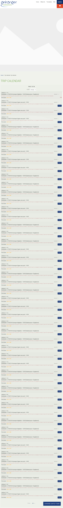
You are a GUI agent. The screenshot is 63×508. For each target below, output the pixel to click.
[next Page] (34, 450)
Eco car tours (47, 480)
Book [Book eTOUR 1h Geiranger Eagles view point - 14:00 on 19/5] (59, 411)
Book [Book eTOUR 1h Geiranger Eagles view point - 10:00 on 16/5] (59, 248)
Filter (28, 36)
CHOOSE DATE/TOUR (52, 504)
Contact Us (5, 477)
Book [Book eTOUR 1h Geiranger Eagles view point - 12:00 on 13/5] (59, 110)
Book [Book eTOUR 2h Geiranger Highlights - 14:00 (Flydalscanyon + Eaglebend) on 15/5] (59, 240)
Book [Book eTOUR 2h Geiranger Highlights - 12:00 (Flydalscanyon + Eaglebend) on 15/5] (59, 232)
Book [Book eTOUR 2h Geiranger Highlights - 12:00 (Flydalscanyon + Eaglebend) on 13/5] (59, 134)
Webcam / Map (27, 475)
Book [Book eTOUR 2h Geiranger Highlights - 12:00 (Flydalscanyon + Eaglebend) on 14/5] (59, 183)
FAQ (54, 2)
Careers (4, 473)
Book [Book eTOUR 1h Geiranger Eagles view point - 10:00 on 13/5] (59, 101)
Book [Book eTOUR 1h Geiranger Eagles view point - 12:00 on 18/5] (59, 354)
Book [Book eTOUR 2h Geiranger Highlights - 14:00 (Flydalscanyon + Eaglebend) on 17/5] (59, 338)
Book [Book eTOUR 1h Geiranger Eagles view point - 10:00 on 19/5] (59, 395)
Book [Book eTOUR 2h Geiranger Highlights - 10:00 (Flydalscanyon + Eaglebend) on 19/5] (59, 420)
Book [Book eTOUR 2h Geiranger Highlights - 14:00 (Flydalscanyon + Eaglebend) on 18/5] (59, 387)
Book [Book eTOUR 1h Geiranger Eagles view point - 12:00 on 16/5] (59, 256)
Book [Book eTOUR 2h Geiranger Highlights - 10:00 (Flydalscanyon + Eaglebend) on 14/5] (59, 175)
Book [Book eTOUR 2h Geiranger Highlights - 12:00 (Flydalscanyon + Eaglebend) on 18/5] (59, 379)
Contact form (31, 461)
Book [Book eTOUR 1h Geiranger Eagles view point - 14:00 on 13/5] (59, 118)
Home (37, 2)
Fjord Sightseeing (48, 473)
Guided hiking (47, 482)
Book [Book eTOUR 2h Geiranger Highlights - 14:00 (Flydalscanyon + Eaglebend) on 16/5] (59, 289)
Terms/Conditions (6, 482)
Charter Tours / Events (7, 480)
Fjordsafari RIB (47, 484)
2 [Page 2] (29, 450)
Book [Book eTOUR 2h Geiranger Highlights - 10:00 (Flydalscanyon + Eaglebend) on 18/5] (59, 371)
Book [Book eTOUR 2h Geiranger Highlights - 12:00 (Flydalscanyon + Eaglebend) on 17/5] (59, 330)
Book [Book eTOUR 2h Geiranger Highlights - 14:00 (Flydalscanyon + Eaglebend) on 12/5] (59, 93)
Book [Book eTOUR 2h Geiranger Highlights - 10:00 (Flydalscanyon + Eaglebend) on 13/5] (59, 126)
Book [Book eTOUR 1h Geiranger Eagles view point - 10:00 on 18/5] (59, 346)
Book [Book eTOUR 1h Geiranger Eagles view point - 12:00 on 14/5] (59, 158)
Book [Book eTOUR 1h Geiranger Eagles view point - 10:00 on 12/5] (59, 52)
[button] (31, 42)
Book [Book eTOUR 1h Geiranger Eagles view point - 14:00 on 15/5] (59, 216)
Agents (4, 475)
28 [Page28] (32, 450)
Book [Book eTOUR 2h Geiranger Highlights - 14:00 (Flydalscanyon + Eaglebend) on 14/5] (59, 191)
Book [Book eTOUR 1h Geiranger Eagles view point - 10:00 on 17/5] (59, 297)
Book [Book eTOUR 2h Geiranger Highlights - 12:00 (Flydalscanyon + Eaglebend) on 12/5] (59, 85)
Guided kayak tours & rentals (51, 477)
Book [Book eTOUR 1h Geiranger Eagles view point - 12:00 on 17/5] (59, 305)
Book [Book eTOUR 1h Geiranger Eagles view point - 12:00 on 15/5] (59, 207)
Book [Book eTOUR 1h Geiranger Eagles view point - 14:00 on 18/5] (59, 363)
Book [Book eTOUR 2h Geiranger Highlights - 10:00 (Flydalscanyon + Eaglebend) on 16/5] (59, 273)
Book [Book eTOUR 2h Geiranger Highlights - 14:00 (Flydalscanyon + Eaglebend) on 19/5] (59, 436)
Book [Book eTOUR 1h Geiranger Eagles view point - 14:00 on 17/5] (59, 314)
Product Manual (28, 477)
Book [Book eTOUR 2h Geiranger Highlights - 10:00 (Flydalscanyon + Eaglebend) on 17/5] (59, 322)
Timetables (49, 2)
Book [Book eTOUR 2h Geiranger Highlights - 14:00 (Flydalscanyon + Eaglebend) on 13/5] (59, 142)
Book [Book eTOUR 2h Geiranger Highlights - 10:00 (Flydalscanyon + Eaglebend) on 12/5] (59, 77)
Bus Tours (46, 478)
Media (3, 478)
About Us (6, 470)
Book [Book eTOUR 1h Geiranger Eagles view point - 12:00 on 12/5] (59, 61)
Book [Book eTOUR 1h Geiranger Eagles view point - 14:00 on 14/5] (59, 167)
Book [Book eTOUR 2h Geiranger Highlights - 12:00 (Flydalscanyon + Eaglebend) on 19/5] (59, 428)
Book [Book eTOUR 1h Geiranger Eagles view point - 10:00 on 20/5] (59, 444)
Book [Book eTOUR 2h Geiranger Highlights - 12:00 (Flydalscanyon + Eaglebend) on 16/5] (59, 281)
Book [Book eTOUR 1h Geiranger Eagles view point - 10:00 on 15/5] (59, 199)
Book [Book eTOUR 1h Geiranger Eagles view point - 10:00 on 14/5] (59, 150)
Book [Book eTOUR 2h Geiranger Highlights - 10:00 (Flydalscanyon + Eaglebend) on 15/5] (59, 224)
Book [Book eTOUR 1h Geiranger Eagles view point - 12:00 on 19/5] (59, 403)
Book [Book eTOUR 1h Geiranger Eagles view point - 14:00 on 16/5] (59, 265)
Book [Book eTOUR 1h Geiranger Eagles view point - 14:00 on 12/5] (59, 69)
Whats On (43, 2)
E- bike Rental (47, 475)
